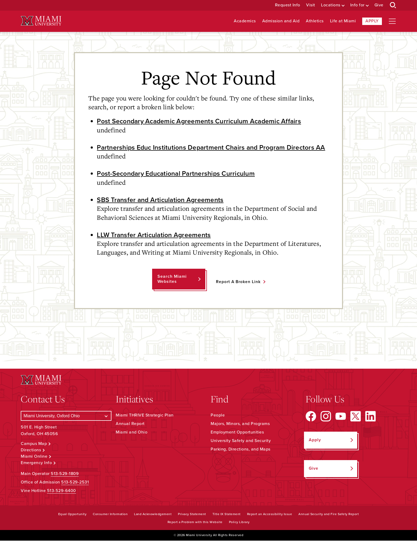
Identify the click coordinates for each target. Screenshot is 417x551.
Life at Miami (343, 21)
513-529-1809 (65, 484)
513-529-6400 (61, 501)
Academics (245, 21)
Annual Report (130, 434)
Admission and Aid (281, 21)
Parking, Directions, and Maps (240, 459)
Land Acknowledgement (153, 524)
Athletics (315, 21)
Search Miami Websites (171, 289)
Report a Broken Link (238, 292)
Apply (372, 21)
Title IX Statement (226, 524)
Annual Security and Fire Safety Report (328, 524)
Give (378, 5)
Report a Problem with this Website (195, 532)
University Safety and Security (241, 451)
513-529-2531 (75, 492)
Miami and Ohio (131, 442)
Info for (357, 5)
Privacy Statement (192, 524)
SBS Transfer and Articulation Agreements (162, 210)
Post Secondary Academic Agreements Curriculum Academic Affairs (203, 121)
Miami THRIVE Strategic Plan (145, 425)
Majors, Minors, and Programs (240, 434)
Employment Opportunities (237, 442)
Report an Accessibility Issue (269, 524)
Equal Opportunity (72, 524)
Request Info (287, 5)
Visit (310, 5)
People (218, 425)
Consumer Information (110, 524)
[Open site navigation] (392, 21)
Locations (330, 5)
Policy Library (239, 532)
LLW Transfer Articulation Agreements (155, 245)
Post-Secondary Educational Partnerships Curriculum (179, 183)
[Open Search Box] (393, 5)
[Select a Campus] (66, 426)
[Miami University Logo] (41, 21)
